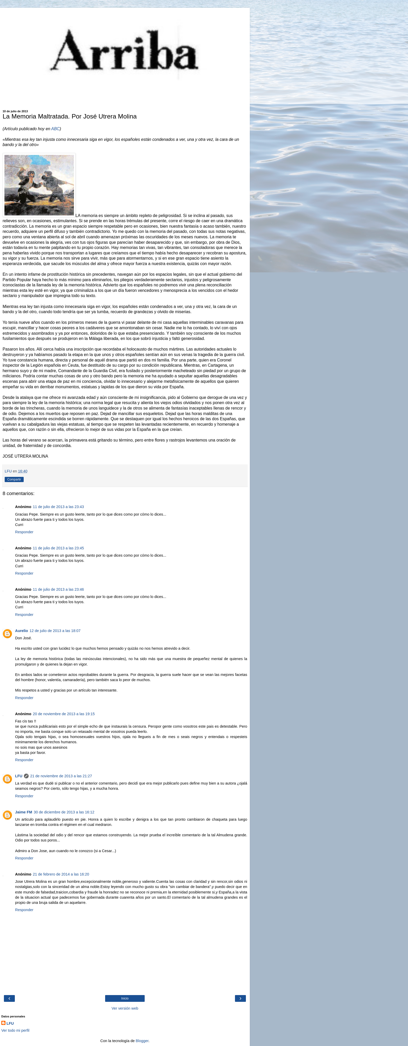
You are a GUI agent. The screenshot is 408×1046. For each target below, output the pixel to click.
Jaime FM (23, 812)
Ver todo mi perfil (15, 1030)
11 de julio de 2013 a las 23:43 (58, 507)
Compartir (14, 479)
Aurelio (21, 631)
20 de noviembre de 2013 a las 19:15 (64, 714)
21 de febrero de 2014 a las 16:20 (61, 874)
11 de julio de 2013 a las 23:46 (58, 589)
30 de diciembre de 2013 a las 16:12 (64, 812)
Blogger (142, 1041)
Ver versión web (125, 1008)
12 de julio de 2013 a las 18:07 (55, 631)
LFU (18, 776)
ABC (55, 129)
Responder (24, 532)
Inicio (125, 998)
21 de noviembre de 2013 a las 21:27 (61, 776)
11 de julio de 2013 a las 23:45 (58, 548)
